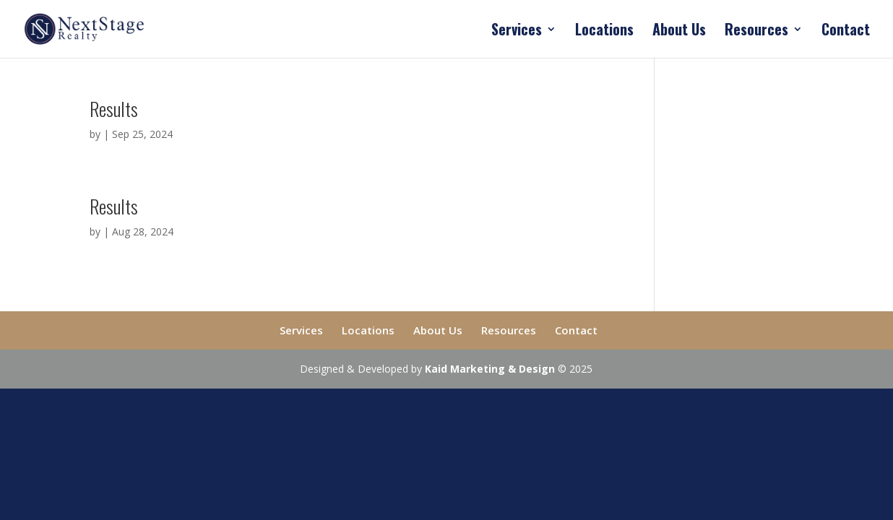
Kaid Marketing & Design (490, 369)
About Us (679, 32)
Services (516, 32)
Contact (845, 32)
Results (114, 109)
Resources (756, 32)
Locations (604, 32)
